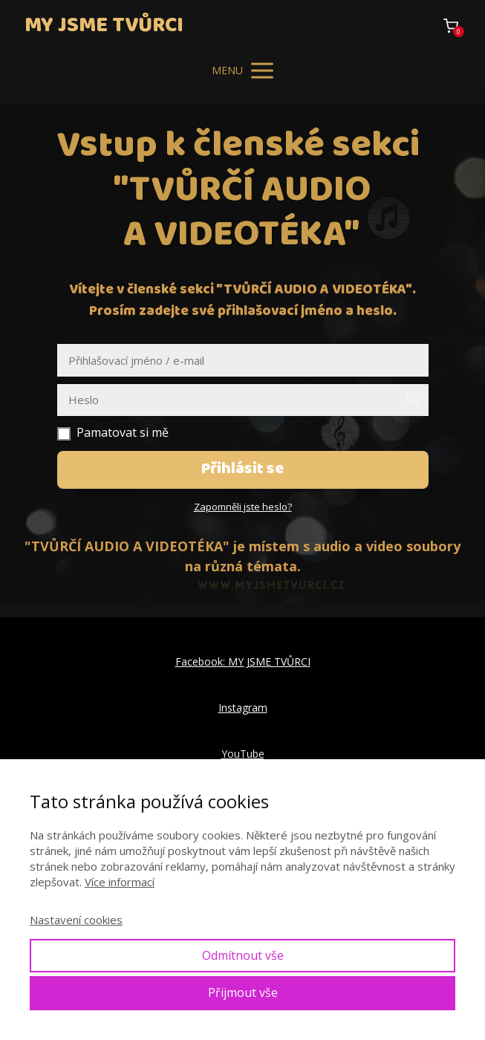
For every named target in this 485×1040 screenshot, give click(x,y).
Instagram (242, 708)
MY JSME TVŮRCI (104, 25)
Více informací (119, 881)
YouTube (242, 754)
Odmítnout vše (243, 955)
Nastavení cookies (76, 919)
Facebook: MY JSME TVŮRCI (242, 661)
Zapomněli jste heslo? (243, 506)
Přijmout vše (243, 992)
